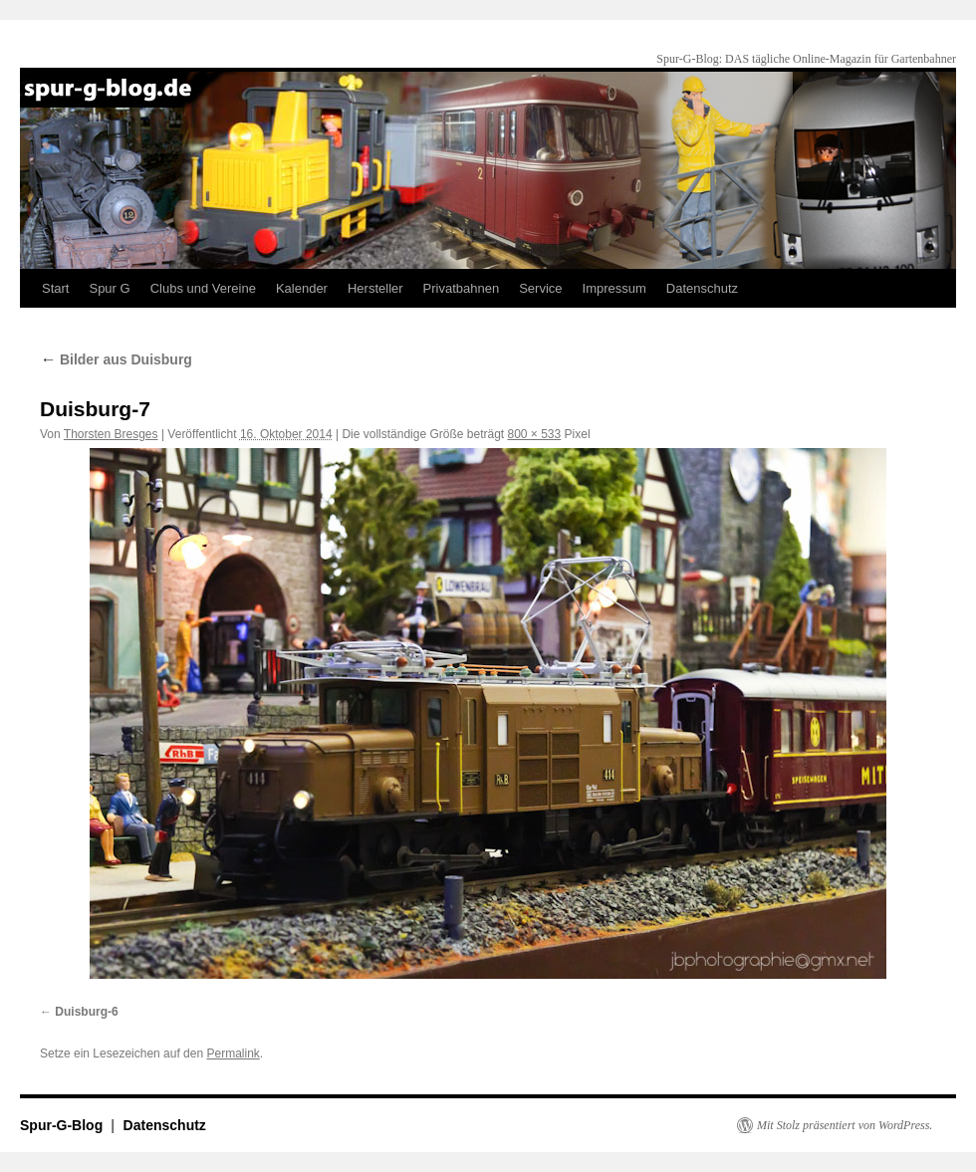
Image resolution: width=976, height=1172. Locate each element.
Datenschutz (702, 288)
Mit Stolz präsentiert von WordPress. (844, 1125)
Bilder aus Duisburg (116, 359)
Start (55, 288)
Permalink (232, 1053)
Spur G (109, 288)
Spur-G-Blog (63, 1125)
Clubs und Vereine (203, 288)
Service (540, 288)
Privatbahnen (461, 288)
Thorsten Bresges (111, 434)
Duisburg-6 (86, 1012)
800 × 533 (535, 434)
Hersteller (375, 288)
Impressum (614, 288)
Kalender (302, 288)
